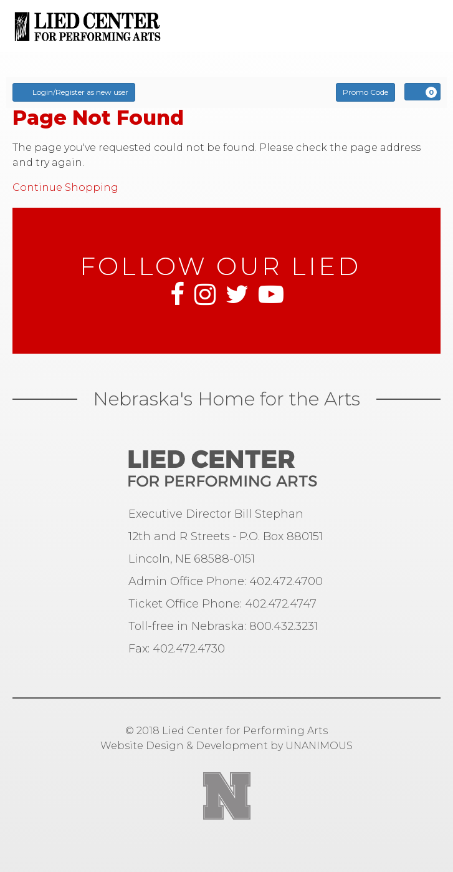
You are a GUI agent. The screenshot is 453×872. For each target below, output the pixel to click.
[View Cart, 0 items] (422, 91)
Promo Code (365, 92)
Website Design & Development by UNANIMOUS (226, 746)
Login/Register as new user (73, 92)
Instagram (205, 294)
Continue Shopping (65, 187)
